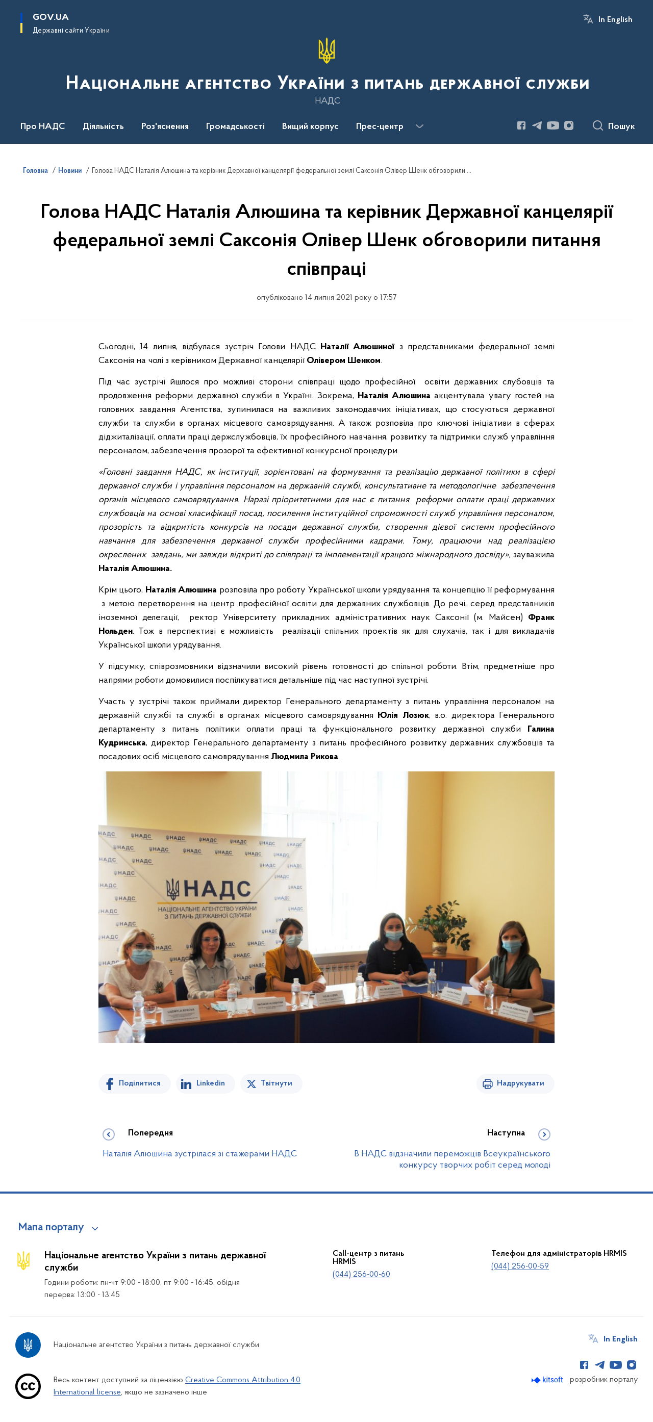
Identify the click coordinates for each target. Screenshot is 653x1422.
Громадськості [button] (235, 127)
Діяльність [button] (103, 127)
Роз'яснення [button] (165, 127)
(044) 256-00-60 (361, 1275)
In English (615, 20)
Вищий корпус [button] (310, 127)
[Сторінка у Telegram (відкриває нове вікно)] (537, 125)
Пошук (621, 127)
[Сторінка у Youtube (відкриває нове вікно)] (553, 125)
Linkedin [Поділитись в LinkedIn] (210, 1083)
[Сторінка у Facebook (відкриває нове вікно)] (521, 125)
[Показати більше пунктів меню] (419, 126)
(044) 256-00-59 (520, 1266)
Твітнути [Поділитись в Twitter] (276, 1083)
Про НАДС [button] (42, 127)
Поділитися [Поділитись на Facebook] (140, 1083)
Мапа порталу (51, 1227)
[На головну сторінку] (326, 71)
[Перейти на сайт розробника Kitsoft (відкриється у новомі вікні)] (548, 1380)
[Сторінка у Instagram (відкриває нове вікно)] (569, 125)
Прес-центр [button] (380, 127)
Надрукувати (520, 1083)
